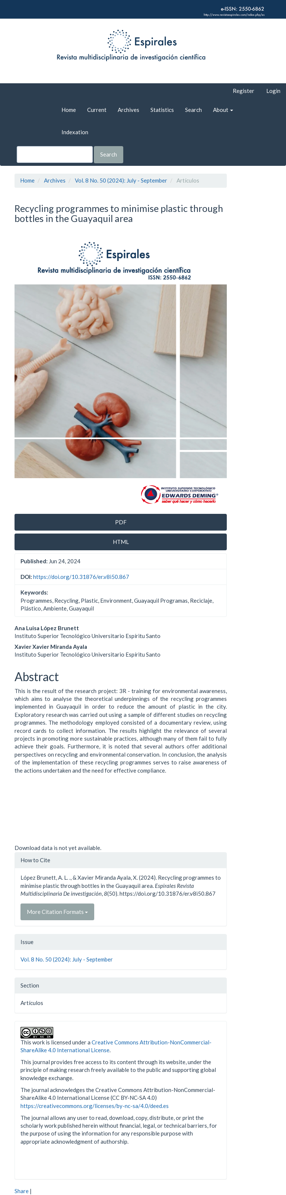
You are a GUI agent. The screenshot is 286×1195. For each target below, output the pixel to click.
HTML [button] (121, 541)
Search (193, 109)
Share (22, 1191)
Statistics (162, 109)
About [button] (223, 109)
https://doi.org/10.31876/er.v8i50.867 (81, 576)
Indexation (74, 132)
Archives (128, 109)
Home (68, 109)
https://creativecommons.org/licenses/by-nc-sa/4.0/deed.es (94, 1105)
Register (243, 90)
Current (97, 109)
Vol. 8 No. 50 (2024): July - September (121, 180)
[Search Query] (55, 154)
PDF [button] (121, 522)
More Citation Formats (57, 911)
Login (273, 90)
